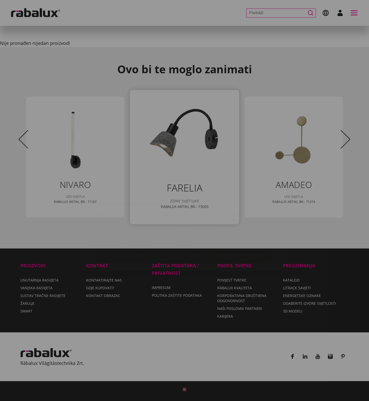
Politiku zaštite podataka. (167, 210)
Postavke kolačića (125, 226)
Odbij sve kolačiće (182, 226)
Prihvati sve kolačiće (241, 226)
